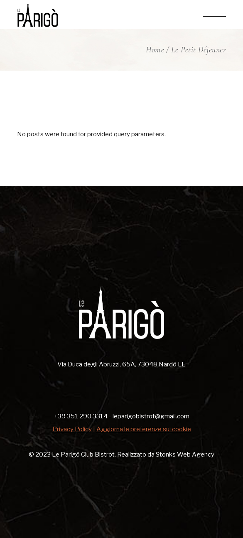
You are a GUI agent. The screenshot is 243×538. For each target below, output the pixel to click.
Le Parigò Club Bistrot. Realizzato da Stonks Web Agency (132, 454)
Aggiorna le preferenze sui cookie (143, 429)
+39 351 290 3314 (81, 416)
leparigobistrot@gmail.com (151, 416)
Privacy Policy (72, 429)
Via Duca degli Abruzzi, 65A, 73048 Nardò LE (121, 364)
